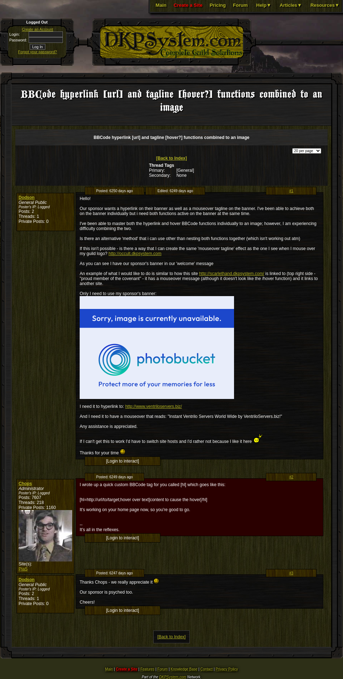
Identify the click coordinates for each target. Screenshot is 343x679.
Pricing (218, 5)
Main (161, 5)
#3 (291, 573)
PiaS (23, 568)
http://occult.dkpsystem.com (135, 253)
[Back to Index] (171, 158)
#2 (291, 477)
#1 (291, 191)
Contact (206, 669)
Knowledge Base (184, 669)
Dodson (27, 197)
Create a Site (188, 5)
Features (147, 669)
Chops (25, 483)
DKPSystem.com (173, 677)
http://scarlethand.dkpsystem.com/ (231, 273)
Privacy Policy (226, 669)
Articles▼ (291, 5)
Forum (240, 5)
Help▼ (263, 5)
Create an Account (37, 29)
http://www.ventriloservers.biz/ (153, 406)
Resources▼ (324, 5)
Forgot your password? (37, 52)
